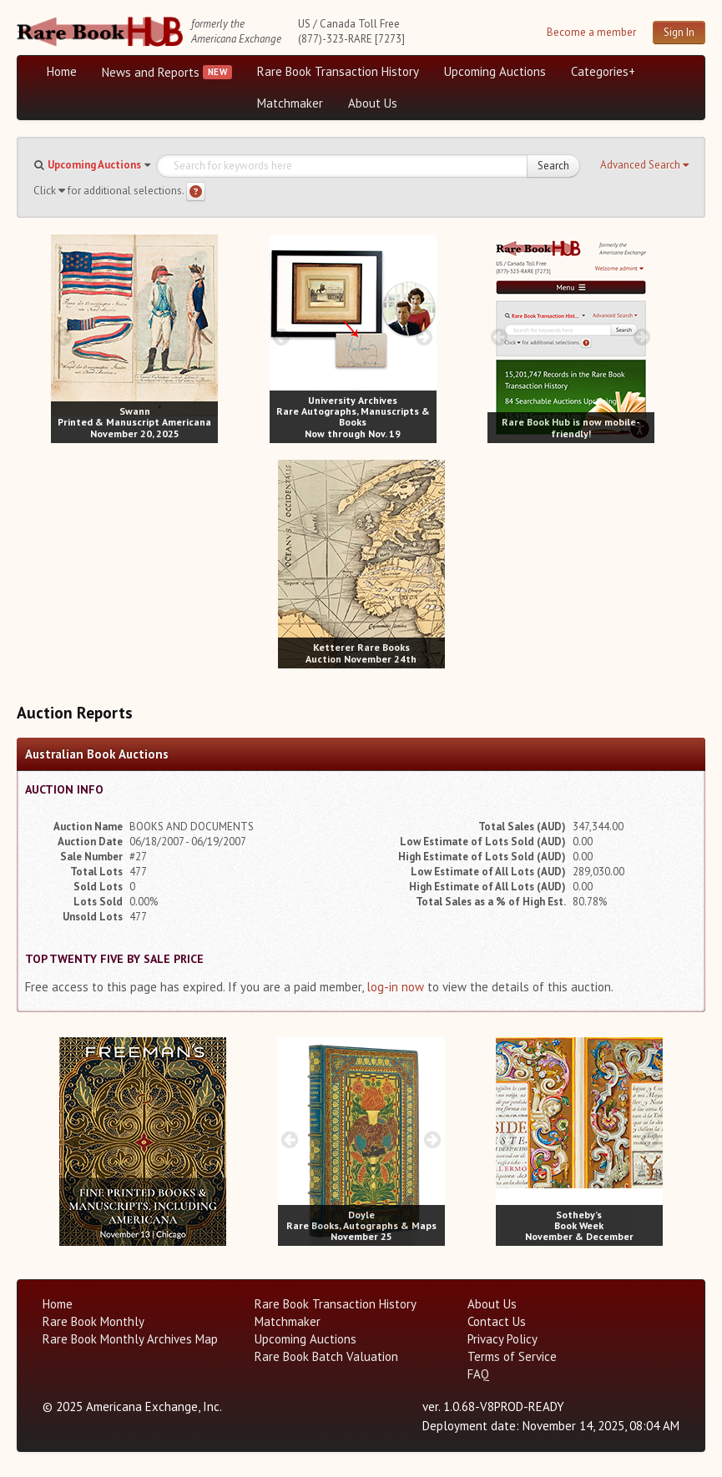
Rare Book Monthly (93, 1321)
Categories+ (603, 71)
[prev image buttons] (63, 336)
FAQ (478, 1374)
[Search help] (195, 191)
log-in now (395, 987)
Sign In (679, 32)
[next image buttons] (206, 336)
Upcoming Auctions (495, 71)
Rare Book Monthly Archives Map (130, 1339)
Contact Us (496, 1321)
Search (553, 166)
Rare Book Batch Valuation (326, 1356)
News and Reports (150, 72)
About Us (372, 103)
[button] (644, 165)
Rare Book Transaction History (338, 71)
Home (62, 71)
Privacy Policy (502, 1339)
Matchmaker (290, 103)
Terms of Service (512, 1356)
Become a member (591, 32)
